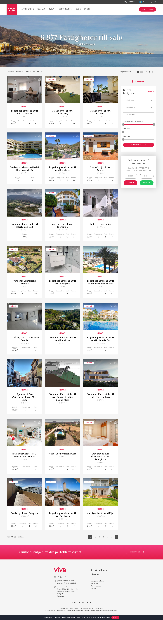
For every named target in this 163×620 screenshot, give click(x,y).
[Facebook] (79, 602)
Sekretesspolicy (74, 608)
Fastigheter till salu (97, 581)
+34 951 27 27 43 (142, 168)
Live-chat (130, 182)
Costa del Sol (65, 9)
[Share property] (39, 79)
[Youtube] (87, 602)
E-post (130, 176)
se (141, 2)
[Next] (116, 537)
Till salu (41, 9)
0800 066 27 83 (144, 170)
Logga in (130, 2)
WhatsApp (146, 182)
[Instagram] (83, 602)
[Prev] (90, 537)
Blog (78, 9)
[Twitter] (91, 602)
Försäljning (94, 583)
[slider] (123, 124)
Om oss (87, 9)
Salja (51, 9)
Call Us (146, 176)
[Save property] (34, 79)
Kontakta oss (135, 552)
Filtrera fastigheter (138, 145)
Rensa (150, 91)
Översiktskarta (98, 608)
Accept (115, 617)
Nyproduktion (27, 9)
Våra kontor (60, 596)
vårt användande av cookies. (101, 617)
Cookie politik (64, 608)
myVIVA (93, 588)
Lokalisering (130, 100)
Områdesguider (96, 586)
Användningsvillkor (87, 608)
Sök (153, 2)
